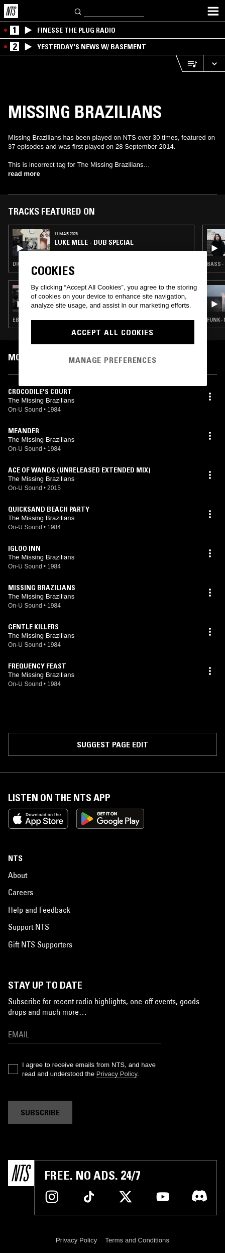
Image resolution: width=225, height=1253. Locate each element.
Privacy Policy (116, 1074)
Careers (20, 892)
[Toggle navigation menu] (213, 11)
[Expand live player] (214, 63)
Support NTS (28, 927)
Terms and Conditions (137, 1240)
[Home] (11, 11)
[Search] (78, 11)
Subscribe (40, 1112)
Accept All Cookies (112, 332)
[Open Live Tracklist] (189, 63)
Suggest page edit (112, 744)
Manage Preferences (112, 360)
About (17, 875)
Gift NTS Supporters (40, 944)
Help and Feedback (39, 910)
